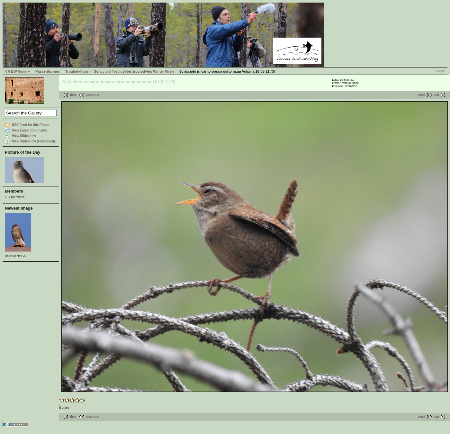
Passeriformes (47, 71)
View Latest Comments (29, 130)
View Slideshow (24, 136)
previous (92, 95)
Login (440, 71)
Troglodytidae (76, 71)
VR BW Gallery (17, 71)
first (73, 95)
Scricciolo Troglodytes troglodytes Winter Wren (134, 71)
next (421, 95)
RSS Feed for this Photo (30, 125)
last (436, 95)
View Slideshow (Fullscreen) (33, 141)
